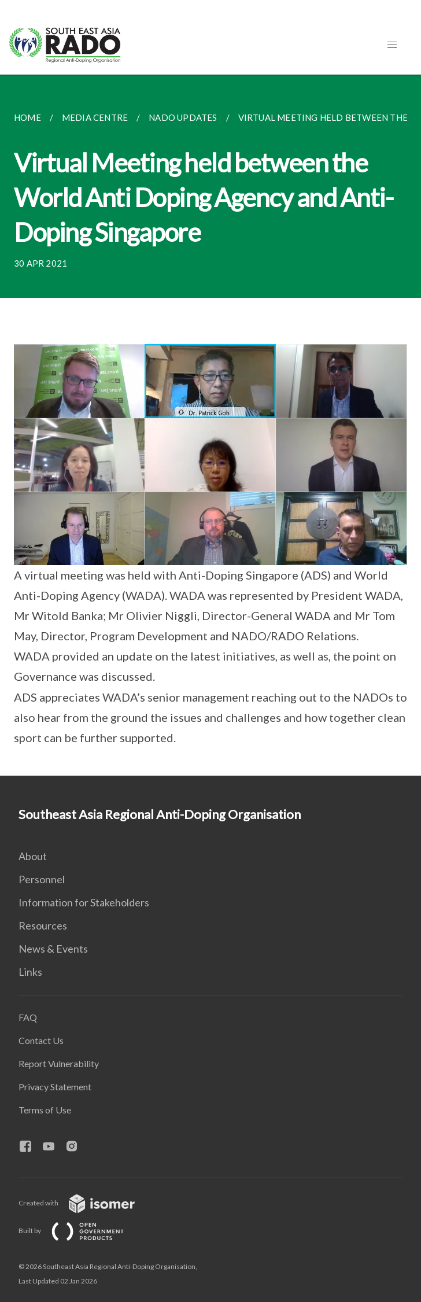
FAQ (28, 1017)
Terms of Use (45, 1109)
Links (30, 971)
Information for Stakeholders (84, 902)
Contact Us (41, 1040)
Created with (86, 1202)
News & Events (53, 948)
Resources (43, 925)
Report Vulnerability (59, 1063)
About (33, 856)
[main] (210, 425)
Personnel (42, 879)
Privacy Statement (55, 1086)
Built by (80, 1230)
